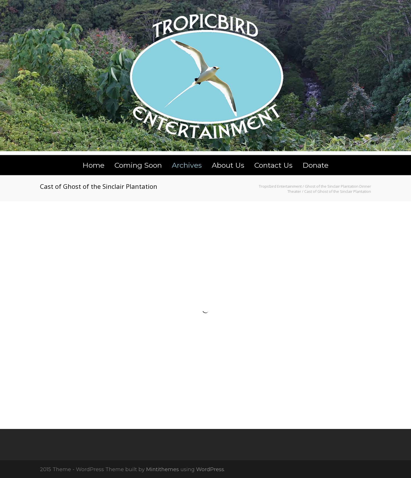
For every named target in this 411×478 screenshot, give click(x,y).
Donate (316, 165)
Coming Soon (138, 165)
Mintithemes (162, 469)
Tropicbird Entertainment (280, 186)
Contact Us (273, 165)
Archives (187, 165)
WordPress (210, 469)
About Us (228, 165)
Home (93, 165)
